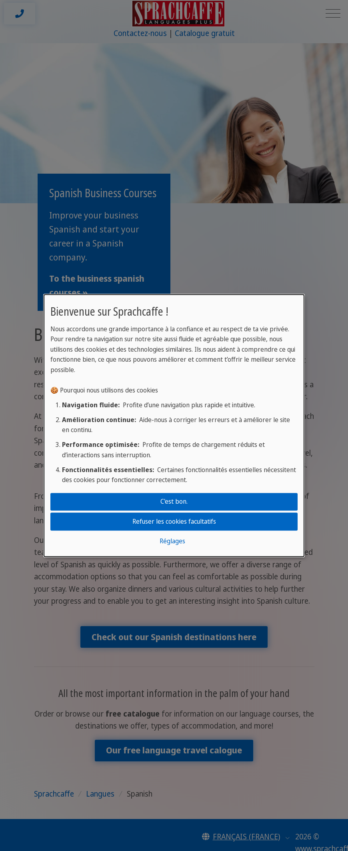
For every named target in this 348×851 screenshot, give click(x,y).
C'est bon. (174, 501)
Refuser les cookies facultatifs (174, 521)
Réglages (172, 541)
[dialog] (174, 425)
